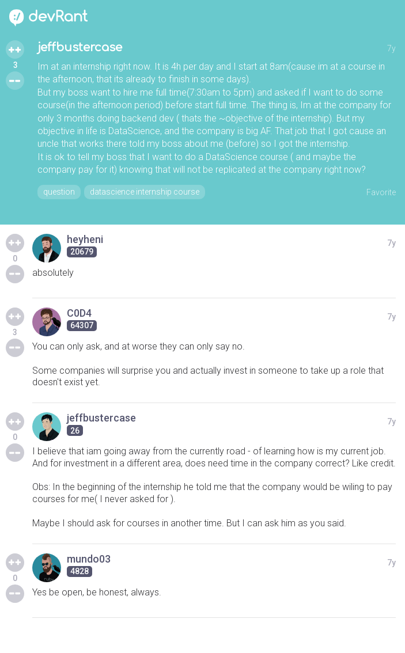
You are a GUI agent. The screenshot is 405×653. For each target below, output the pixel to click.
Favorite (381, 192)
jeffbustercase (79, 47)
